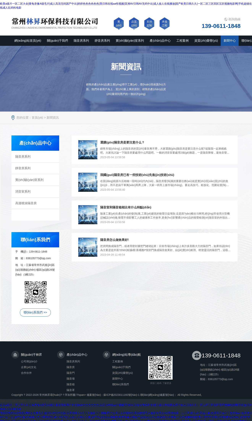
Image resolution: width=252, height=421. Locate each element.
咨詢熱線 (234, 19)
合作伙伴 (26, 372)
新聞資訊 (53, 117)
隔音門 (71, 372)
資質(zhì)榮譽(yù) (122, 372)
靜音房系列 (23, 168)
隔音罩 (71, 390)
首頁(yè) (37, 117)
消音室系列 (23, 191)
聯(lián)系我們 (120, 384)
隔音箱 (71, 384)
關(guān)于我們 (121, 367)
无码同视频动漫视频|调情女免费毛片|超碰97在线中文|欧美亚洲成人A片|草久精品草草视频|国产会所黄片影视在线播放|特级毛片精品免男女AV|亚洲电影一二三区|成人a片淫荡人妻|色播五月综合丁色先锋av (120, 413)
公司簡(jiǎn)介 (29, 361)
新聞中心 (117, 378)
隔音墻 (71, 378)
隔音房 (71, 367)
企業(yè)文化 (28, 367)
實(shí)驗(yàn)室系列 (29, 179)
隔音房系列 (23, 156)
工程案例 (117, 361)
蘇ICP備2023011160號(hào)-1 (121, 394)
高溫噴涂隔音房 (26, 203)
